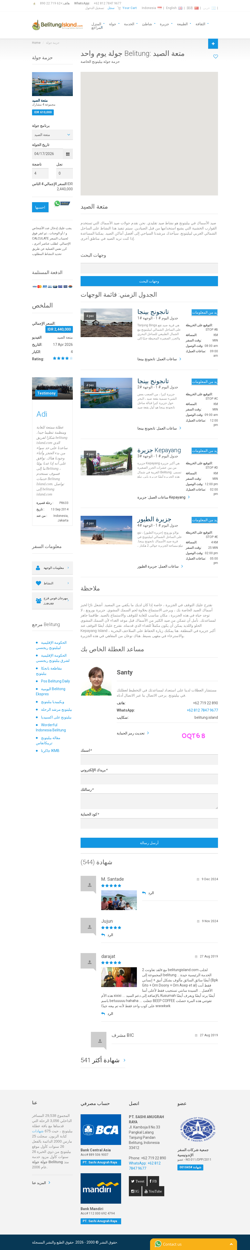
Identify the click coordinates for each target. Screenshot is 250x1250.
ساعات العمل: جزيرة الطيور (158, 566)
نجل (59, 164)
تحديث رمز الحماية (131, 733)
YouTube (155, 1191)
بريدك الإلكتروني (94, 770)
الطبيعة (182, 23)
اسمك (86, 750)
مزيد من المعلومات (204, 312)
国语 (193, 8)
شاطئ (147, 23)
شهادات (38, 1131)
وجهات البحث (149, 281)
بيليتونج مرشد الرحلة (56, 709)
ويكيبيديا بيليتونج (52, 702)
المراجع (97, 27)
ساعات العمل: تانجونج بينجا (157, 359)
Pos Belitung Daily (55, 681)
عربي (209, 8)
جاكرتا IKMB (50, 751)
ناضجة (37, 164)
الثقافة (200, 23)
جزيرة (164, 23)
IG (136, 1191)
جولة (112, 23)
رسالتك (87, 789)
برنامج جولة (41, 126)
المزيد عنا (39, 1183)
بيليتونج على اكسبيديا (56, 717)
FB (154, 1181)
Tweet (139, 1181)
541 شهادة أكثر (101, 1060)
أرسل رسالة (149, 843)
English (174, 8)
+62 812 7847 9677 (107, 3)
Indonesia (152, 8)
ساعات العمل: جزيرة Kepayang (161, 497)
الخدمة (129, 23)
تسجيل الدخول (94, 8)
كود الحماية (90, 814)
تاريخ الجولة (40, 145)
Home (36, 43)
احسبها (40, 207)
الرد (148, 893)
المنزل (96, 23)
